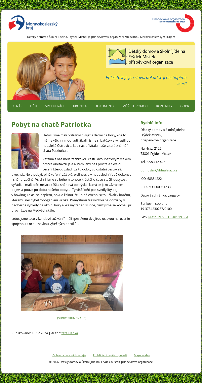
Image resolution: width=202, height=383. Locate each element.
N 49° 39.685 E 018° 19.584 (168, 217)
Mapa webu (142, 355)
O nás (17, 106)
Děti (33, 106)
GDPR (184, 106)
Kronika (80, 106)
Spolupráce (55, 106)
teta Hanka (70, 333)
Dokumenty (105, 106)
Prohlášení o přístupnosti (110, 355)
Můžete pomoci (135, 106)
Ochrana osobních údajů (69, 355)
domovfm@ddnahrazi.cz (158, 170)
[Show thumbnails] (71, 318)
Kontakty (164, 106)
